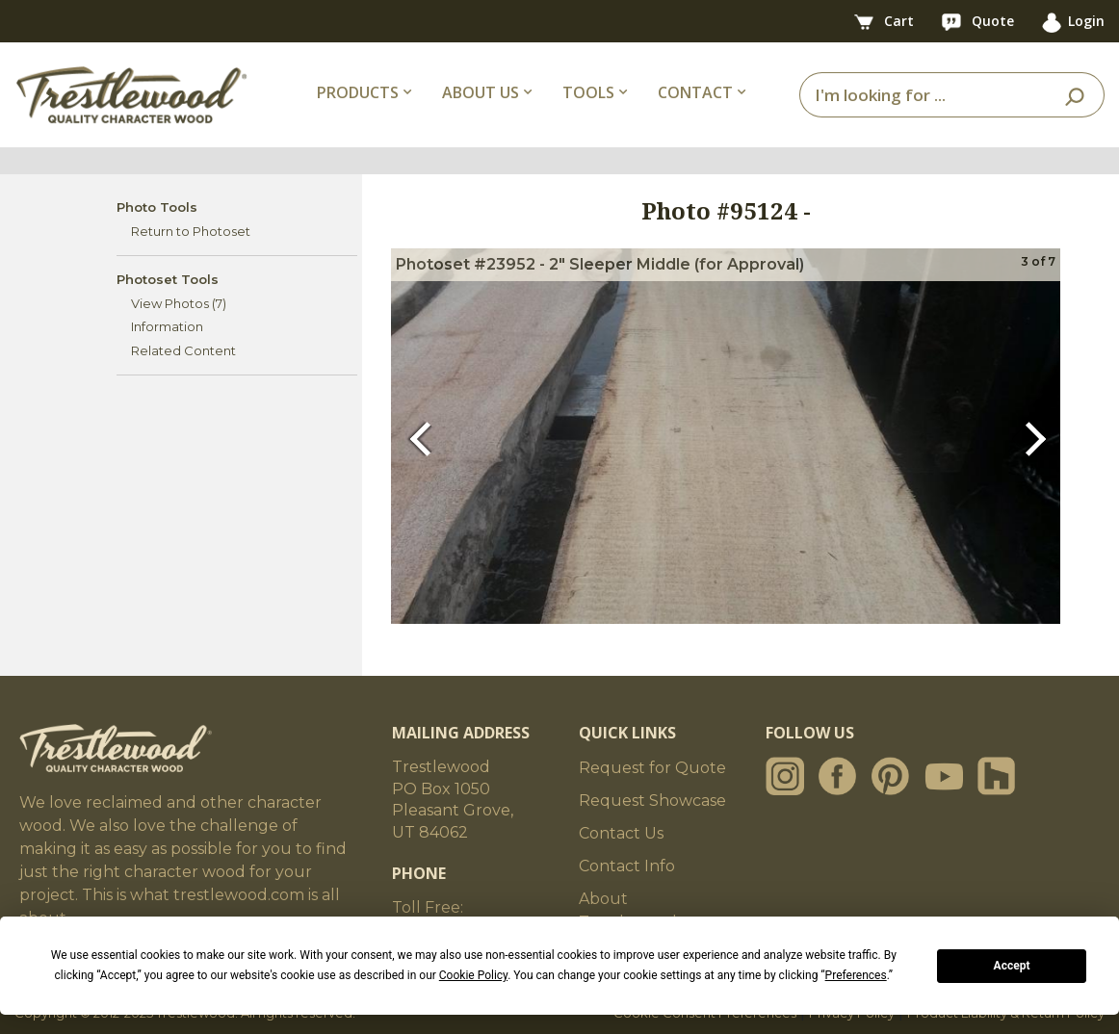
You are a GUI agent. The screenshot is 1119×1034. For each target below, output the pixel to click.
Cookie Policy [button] (473, 975)
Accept (1012, 965)
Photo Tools (157, 207)
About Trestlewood (628, 910)
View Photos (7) (178, 303)
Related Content (183, 350)
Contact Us (621, 833)
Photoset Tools (168, 279)
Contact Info (627, 866)
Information (167, 326)
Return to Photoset (190, 231)
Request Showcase (652, 800)
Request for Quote (652, 768)
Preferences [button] (856, 975)
